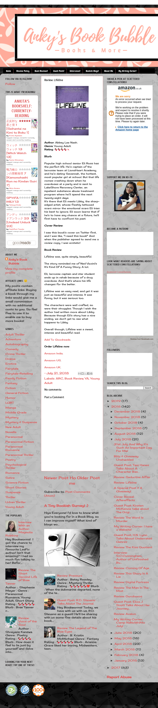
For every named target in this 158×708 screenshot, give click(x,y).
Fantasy (11, 383)
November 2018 (127, 417)
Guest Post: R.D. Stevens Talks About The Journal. (76, 601)
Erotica (10, 363)
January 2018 (126, 660)
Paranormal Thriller (19, 455)
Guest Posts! (58, 71)
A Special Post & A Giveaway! (128, 489)
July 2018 (123, 439)
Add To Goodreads (57, 339)
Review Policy (22, 71)
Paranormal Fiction (19, 441)
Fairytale (11, 368)
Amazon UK (52, 367)
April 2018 (123, 643)
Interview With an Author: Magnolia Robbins (19, 528)
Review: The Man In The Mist (131, 589)
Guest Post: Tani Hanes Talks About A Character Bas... (131, 468)
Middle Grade (15, 412)
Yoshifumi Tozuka (16, 229)
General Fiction (16, 393)
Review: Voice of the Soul (27, 621)
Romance (12, 472)
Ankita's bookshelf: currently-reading (22, 108)
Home (8, 71)
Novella (10, 432)
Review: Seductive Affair (132, 477)
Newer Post (56, 477)
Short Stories (15, 487)
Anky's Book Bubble (18, 261)
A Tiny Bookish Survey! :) (66, 506)
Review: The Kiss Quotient (133, 547)
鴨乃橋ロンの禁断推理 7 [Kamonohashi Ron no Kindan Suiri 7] (21, 177)
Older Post (88, 477)
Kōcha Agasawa (15, 135)
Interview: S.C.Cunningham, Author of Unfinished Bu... (131, 557)
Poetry (10, 459)
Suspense (12, 492)
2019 (116, 401)
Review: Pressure (69, 575)
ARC (59, 378)
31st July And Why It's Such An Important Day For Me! (133, 447)
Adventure (13, 339)
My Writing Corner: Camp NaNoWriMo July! (129, 623)
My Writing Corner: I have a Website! (133, 528)
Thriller (10, 497)
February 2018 (126, 655)
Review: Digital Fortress (131, 582)
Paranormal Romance (14, 448)
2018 (116, 406)
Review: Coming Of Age (131, 568)
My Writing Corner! (127, 71)
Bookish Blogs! (92, 71)
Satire (10, 477)
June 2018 (123, 632)
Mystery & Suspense (21, 422)
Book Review (74, 378)
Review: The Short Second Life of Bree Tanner (21, 576)
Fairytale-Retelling (19, 373)
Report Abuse (119, 677)
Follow (10, 84)
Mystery (11, 417)
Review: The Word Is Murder (128, 519)
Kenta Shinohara (16, 160)
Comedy (11, 349)
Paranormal (14, 436)
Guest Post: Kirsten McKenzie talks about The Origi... (131, 509)
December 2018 (127, 411)
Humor (10, 397)
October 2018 (126, 422)
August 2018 (125, 433)
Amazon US (52, 360)
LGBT (9, 402)
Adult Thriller (15, 334)
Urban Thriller (15, 502)
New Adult (13, 427)
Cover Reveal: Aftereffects (124, 498)
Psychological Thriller (15, 466)
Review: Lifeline (125, 482)
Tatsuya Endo (15, 205)
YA (87, 378)
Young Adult (14, 507)
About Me (108, 71)
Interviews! (75, 71)
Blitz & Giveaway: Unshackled (126, 458)
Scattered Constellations (119, 272)
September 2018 (128, 428)
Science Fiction (17, 482)
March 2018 (125, 649)
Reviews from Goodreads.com (141, 339)
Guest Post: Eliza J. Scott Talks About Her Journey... (132, 605)
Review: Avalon (125, 614)
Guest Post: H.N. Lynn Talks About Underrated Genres (133, 538)
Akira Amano (14, 188)
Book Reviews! (41, 71)
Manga (10, 407)
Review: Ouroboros (128, 596)
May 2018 (123, 638)
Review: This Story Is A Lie (131, 575)
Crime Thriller (15, 354)
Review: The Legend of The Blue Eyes (77, 629)
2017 (116, 667)
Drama (10, 358)
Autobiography (16, 344)
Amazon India (53, 353)
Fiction (10, 388)
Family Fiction (15, 378)
